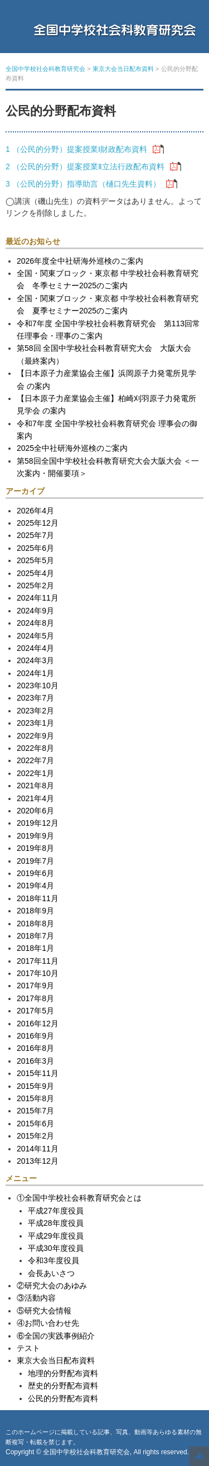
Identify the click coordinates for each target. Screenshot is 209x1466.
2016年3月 (35, 1060)
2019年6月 (35, 873)
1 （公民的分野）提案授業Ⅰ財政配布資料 (76, 149)
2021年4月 (35, 798)
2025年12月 (38, 522)
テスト (28, 1348)
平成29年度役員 (56, 1235)
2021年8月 (35, 785)
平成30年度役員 (56, 1248)
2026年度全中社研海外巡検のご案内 (80, 260)
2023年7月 (35, 697)
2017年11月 (38, 960)
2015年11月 (38, 1073)
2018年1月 (35, 948)
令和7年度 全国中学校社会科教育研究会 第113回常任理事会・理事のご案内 (108, 329)
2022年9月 (35, 735)
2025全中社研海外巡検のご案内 (72, 448)
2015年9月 (35, 1086)
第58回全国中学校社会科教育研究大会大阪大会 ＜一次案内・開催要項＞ (108, 467)
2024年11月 (38, 597)
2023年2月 (35, 710)
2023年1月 (35, 722)
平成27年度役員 (56, 1210)
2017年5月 (35, 1010)
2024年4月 (35, 648)
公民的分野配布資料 (63, 1398)
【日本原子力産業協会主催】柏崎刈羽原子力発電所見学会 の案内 (106, 404)
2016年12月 (38, 1023)
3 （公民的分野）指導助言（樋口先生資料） (83, 183)
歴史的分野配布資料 (63, 1385)
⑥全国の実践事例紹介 (56, 1335)
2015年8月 (35, 1098)
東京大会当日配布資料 (56, 1360)
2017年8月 (35, 998)
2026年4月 (35, 510)
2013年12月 (38, 1160)
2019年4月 (35, 885)
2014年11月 (38, 1148)
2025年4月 (35, 573)
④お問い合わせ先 (48, 1323)
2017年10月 (38, 973)
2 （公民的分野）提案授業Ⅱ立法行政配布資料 (85, 166)
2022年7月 (35, 760)
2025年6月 (35, 548)
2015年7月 (35, 1110)
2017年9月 (35, 985)
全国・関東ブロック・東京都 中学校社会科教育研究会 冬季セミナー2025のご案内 (107, 279)
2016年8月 (35, 1048)
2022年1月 (35, 773)
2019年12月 (38, 822)
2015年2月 (35, 1135)
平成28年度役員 (56, 1223)
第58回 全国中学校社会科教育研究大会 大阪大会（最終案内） (104, 354)
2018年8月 (35, 923)
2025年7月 (35, 535)
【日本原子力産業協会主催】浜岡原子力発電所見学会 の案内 (106, 379)
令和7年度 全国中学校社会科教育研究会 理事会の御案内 (107, 429)
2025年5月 (35, 560)
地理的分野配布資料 (63, 1373)
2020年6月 (35, 810)
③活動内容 (36, 1297)
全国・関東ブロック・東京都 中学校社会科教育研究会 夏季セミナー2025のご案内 (107, 304)
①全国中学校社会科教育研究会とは (79, 1197)
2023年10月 (38, 685)
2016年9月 (35, 1035)
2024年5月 (35, 635)
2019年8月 (35, 848)
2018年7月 (35, 935)
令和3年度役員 (53, 1260)
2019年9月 (35, 835)
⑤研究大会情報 (44, 1310)
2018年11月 (38, 898)
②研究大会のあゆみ (52, 1285)
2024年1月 (35, 673)
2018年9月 (35, 910)
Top (199, 1456)
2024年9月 (35, 610)
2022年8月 (35, 748)
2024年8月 (35, 622)
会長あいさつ (51, 1273)
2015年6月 (35, 1123)
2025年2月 (35, 585)
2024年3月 (35, 660)
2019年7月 (35, 860)
